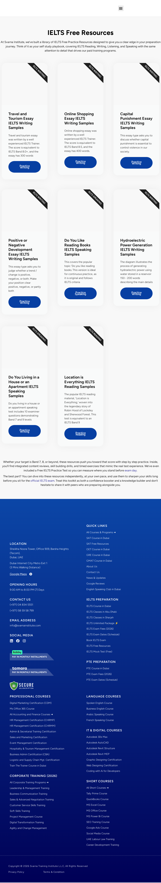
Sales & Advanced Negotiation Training (32, 800)
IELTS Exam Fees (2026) (100, 629)
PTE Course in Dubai (97, 669)
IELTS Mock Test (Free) (99, 652)
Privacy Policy (16, 872)
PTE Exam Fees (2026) (99, 674)
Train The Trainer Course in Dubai (28, 766)
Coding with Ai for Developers (103, 771)
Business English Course (99, 709)
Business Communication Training (28, 794)
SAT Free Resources (97, 544)
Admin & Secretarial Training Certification (33, 732)
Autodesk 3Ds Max (96, 737)
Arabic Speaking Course (99, 714)
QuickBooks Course (97, 799)
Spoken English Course (99, 703)
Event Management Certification (28, 743)
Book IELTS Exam (96, 641)
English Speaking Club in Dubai (103, 589)
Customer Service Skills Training (27, 805)
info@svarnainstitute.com (25, 625)
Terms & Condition (54, 872)
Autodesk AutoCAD (97, 743)
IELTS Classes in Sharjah (100, 618)
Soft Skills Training (20, 811)
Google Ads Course (97, 828)
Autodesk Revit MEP (97, 754)
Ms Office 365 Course (22, 709)
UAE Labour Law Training (100, 839)
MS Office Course (96, 811)
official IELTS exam (42, 481)
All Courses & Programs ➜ (101, 532)
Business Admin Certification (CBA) (29, 754)
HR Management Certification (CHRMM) (32, 726)
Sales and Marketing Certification (28, 737)
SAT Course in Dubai (97, 538)
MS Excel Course (95, 805)
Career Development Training (102, 845)
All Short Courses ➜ (97, 788)
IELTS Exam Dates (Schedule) (102, 635)
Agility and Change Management (28, 828)
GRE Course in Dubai (98, 555)
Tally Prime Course (96, 794)
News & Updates (96, 578)
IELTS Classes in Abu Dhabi (101, 612)
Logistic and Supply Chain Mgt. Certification (35, 760)
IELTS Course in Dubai (98, 606)
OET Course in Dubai (98, 549)
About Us (91, 567)
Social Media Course (97, 834)
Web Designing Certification (102, 765)
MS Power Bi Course (97, 817)
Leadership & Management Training (29, 788)
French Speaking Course (100, 720)
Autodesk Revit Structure (100, 748)
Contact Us (93, 572)
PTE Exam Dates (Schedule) (102, 680)
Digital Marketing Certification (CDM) (31, 703)
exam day (131, 470)
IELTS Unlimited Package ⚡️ (102, 623)
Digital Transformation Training (27, 823)
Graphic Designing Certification (104, 760)
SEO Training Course (97, 822)
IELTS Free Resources (98, 646)
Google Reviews (95, 584)
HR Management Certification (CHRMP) (32, 720)
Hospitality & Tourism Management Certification (37, 749)
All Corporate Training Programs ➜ (29, 783)
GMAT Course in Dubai (99, 561)
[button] (121, 8)
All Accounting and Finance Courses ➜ (31, 714)
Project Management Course (26, 817)
